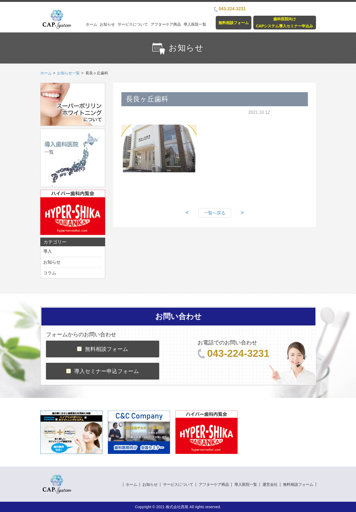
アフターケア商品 (166, 24)
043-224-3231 (230, 8)
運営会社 (270, 484)
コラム (49, 273)
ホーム (91, 24)
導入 (47, 251)
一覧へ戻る (214, 213)
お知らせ (107, 24)
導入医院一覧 (195, 24)
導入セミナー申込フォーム (102, 371)
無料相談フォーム (233, 23)
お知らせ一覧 (68, 73)
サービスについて (133, 24)
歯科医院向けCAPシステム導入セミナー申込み (284, 22)
